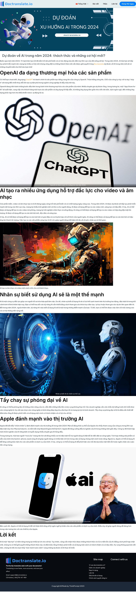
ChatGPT (30, 79)
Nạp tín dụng (98, 578)
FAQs (106, 4)
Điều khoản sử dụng (100, 584)
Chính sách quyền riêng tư (100, 589)
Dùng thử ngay (127, 4)
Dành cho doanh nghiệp (99, 572)
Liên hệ (114, 4)
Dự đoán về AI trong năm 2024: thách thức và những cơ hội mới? (45, 55)
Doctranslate (99, 63)
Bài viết (98, 4)
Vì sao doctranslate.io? (99, 566)
